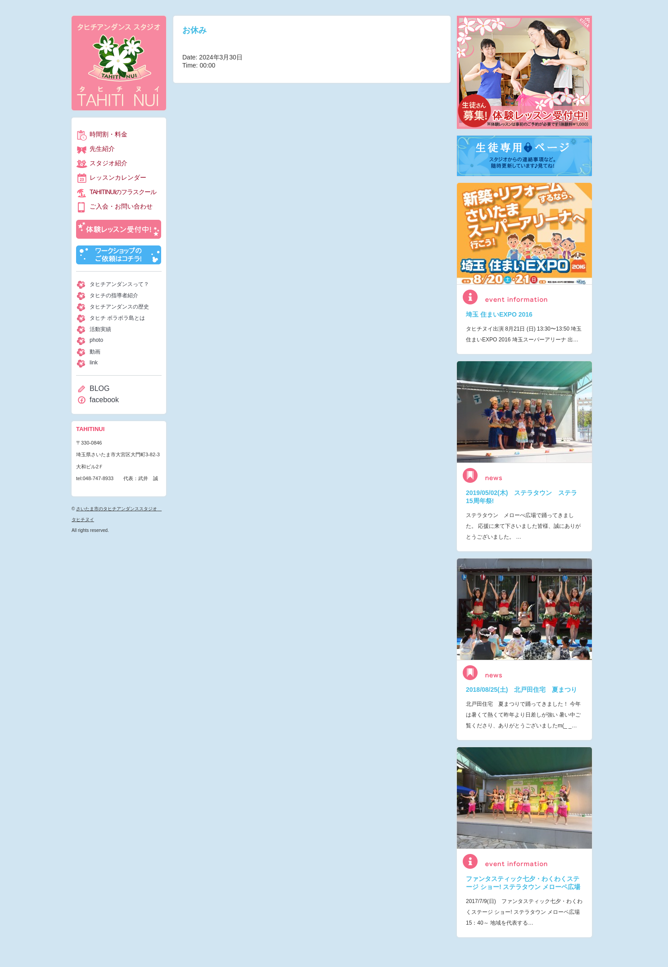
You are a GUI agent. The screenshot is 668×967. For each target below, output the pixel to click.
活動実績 (100, 329)
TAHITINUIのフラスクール (123, 191)
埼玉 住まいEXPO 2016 (499, 314)
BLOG (99, 388)
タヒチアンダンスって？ (119, 284)
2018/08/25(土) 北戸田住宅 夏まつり (521, 689)
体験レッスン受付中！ (119, 229)
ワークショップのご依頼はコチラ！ (119, 254)
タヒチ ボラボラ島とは (117, 318)
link (94, 362)
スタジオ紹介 (108, 163)
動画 (95, 352)
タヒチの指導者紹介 (114, 295)
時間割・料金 (108, 134)
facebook (104, 400)
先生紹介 (102, 148)
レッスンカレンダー (118, 177)
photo (96, 340)
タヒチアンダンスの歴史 (119, 307)
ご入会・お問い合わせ (121, 206)
